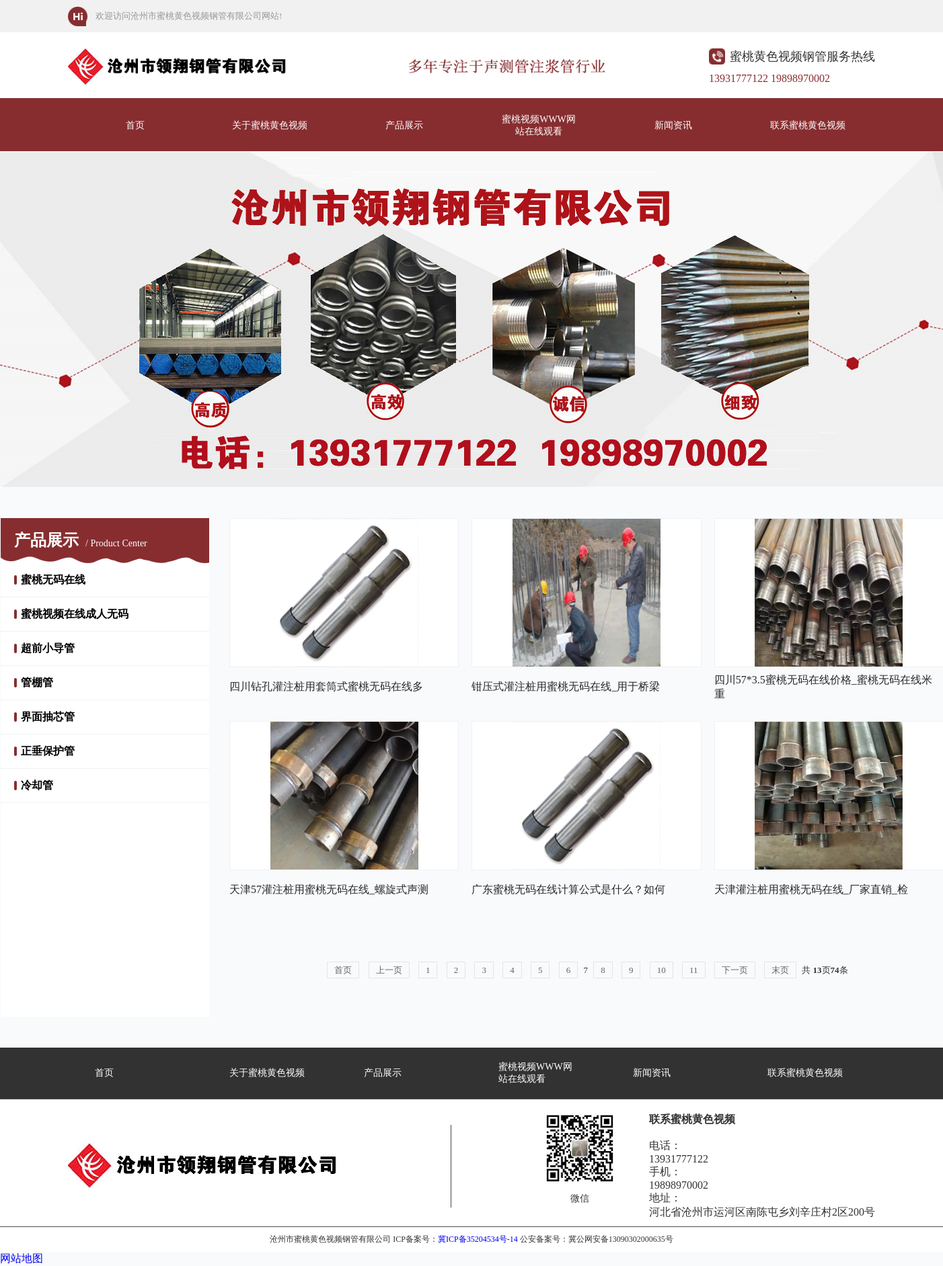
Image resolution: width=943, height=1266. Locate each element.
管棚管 (37, 682)
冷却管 (37, 785)
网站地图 (21, 1258)
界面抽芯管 (48, 716)
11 (693, 970)
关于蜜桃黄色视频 (269, 125)
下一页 (735, 970)
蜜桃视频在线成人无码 (74, 614)
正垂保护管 (48, 751)
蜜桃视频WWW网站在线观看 (539, 125)
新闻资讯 (673, 125)
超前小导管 (48, 648)
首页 (135, 125)
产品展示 (404, 125)
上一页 (389, 970)
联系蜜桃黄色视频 (807, 125)
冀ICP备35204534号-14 (478, 1239)
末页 (780, 970)
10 (661, 970)
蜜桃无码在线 (53, 579)
